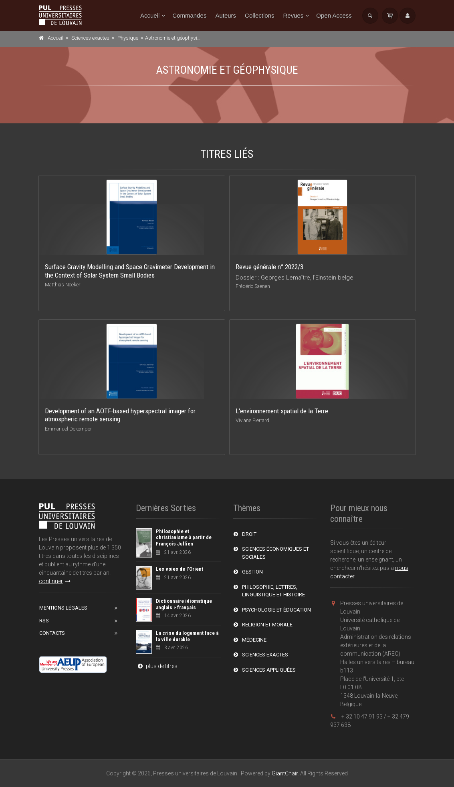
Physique (127, 38)
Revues (293, 15)
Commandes (189, 15)
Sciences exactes (90, 38)
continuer (55, 581)
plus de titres (157, 666)
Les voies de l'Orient (179, 569)
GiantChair (285, 773)
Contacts (52, 633)
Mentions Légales (63, 608)
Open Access (333, 15)
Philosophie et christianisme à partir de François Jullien (184, 537)
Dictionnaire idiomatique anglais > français (184, 604)
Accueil (149, 15)
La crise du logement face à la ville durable (187, 636)
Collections (259, 15)
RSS (44, 621)
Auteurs (225, 15)
